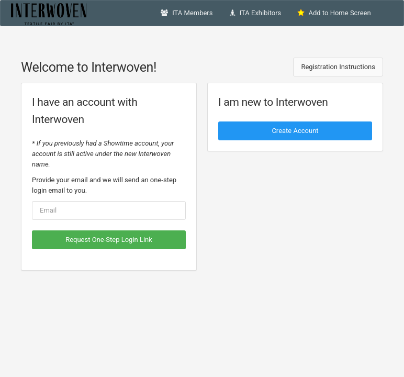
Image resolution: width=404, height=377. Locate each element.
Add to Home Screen (334, 13)
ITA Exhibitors (256, 13)
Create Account (295, 131)
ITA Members (187, 13)
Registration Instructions (338, 67)
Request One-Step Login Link (108, 239)
